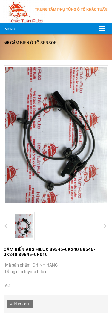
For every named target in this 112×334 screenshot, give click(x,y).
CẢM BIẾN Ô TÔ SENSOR (33, 42)
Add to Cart (19, 304)
